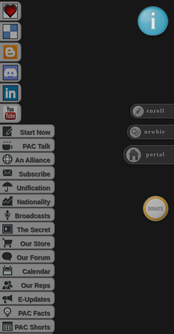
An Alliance (32, 160)
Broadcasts (32, 215)
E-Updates (34, 299)
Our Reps (35, 285)
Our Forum (33, 257)
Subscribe (34, 174)
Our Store (35, 243)
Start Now (35, 132)
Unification (33, 188)
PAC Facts (34, 313)
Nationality (33, 202)
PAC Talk (36, 146)
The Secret (33, 229)
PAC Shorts (32, 327)
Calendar (36, 271)
